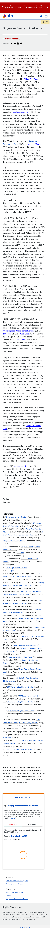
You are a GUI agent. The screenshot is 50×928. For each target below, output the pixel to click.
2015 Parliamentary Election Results (20, 749)
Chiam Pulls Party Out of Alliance (26, 645)
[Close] (48, 5)
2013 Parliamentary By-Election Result (20, 711)
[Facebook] (8, 45)
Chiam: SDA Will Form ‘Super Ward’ (20, 657)
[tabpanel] (23, 835)
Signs (12, 571)
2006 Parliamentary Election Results (20, 687)
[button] (41, 16)
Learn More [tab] (13, 824)
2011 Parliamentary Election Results (20, 702)
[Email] (15, 45)
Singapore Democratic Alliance (14, 541)
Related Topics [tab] (32, 824)
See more (13, 819)
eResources (7, 738)
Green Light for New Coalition (16, 517)
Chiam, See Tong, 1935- (19, 836)
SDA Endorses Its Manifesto (29, 696)
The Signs (20, 553)
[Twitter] (11, 45)
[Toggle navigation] (46, 16)
